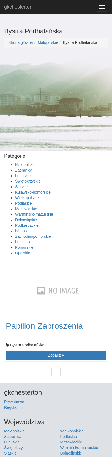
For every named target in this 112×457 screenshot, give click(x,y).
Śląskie (21, 187)
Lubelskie (23, 242)
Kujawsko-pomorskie (33, 192)
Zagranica (23, 170)
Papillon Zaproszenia (44, 325)
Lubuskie (23, 175)
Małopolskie (48, 42)
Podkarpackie (27, 225)
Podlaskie (23, 203)
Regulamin (13, 407)
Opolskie (22, 253)
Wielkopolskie (27, 198)
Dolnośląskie (26, 220)
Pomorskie (24, 247)
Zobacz (56, 355)
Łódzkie (21, 231)
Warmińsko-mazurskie (34, 214)
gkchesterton (18, 7)
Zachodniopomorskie (33, 236)
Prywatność (14, 402)
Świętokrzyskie (28, 181)
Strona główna (20, 42)
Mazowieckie (26, 209)
